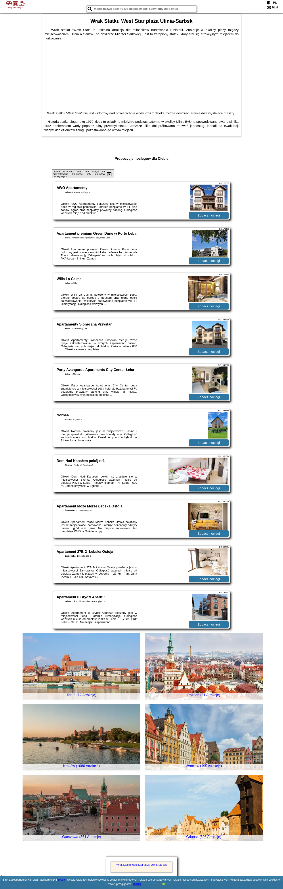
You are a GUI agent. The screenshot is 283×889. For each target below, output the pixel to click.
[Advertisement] (141, 74)
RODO (137, 884)
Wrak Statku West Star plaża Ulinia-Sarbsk (141, 864)
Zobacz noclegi (209, 215)
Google (61, 879)
